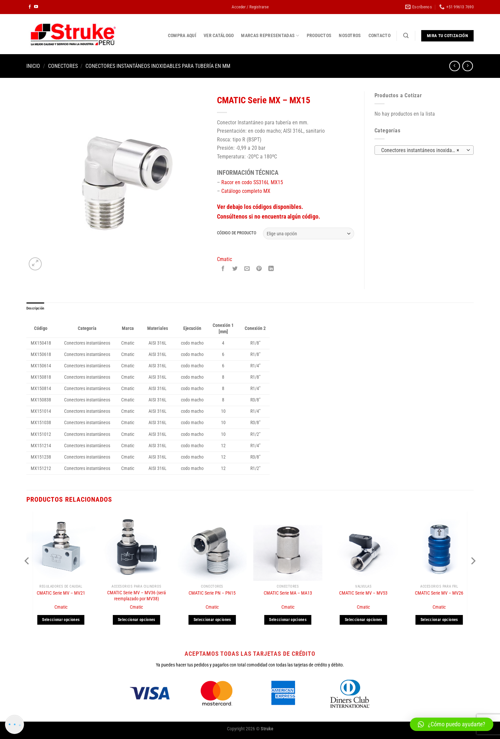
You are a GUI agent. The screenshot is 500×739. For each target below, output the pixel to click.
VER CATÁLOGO (219, 35)
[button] (451, 724)
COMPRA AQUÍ (182, 35)
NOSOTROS (350, 35)
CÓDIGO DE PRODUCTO (236, 233)
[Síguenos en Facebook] (30, 7)
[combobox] (424, 150)
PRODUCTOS (319, 35)
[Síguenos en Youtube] (36, 7)
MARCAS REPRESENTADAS (270, 35)
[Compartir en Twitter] (235, 269)
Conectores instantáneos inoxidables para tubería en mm (157, 66)
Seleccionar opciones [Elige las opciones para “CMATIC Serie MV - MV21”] (60, 620)
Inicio (33, 66)
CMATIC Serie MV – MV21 (61, 594)
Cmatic (224, 259)
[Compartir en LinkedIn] (271, 269)
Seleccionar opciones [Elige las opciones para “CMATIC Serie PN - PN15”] (212, 620)
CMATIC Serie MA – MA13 (288, 594)
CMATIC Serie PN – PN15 (212, 594)
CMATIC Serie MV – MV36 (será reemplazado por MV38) (136, 597)
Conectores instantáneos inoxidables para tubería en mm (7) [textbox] (423, 150)
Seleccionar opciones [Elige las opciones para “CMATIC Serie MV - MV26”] (439, 620)
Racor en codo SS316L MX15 (252, 182)
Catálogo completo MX (245, 191)
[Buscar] (406, 35)
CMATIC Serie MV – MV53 (363, 594)
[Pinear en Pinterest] (259, 269)
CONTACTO (379, 35)
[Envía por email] (247, 269)
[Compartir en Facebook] (222, 269)
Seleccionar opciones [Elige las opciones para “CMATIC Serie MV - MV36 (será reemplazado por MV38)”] (136, 620)
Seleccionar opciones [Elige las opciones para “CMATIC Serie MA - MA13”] (287, 620)
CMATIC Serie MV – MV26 (439, 594)
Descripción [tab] (36, 309)
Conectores (63, 66)
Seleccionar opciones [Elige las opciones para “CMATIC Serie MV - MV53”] (363, 620)
